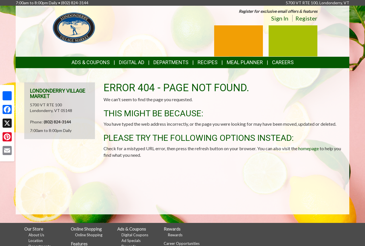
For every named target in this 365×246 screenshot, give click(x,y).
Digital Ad (131, 62)
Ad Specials (131, 240)
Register (306, 18)
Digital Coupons (134, 235)
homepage (308, 148)
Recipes (208, 62)
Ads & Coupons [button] (91, 62)
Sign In (279, 18)
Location (36, 240)
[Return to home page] (74, 27)
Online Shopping (88, 235)
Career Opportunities (182, 243)
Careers (283, 62)
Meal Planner (245, 62)
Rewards (175, 235)
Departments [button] (170, 62)
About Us (36, 235)
